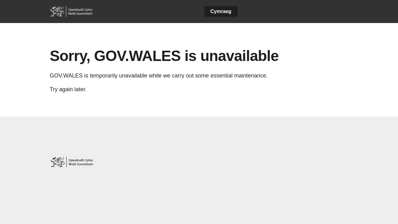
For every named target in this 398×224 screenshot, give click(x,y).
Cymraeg (221, 11)
